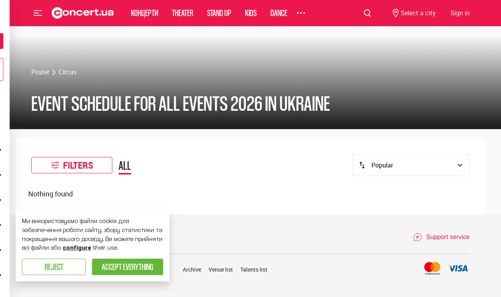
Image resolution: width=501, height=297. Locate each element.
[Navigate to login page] (460, 17)
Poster (40, 72)
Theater (182, 17)
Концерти (144, 17)
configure (77, 248)
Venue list (221, 269)
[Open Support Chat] (441, 237)
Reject (54, 266)
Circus (67, 72)
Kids (251, 17)
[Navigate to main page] (82, 18)
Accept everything (127, 266)
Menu (38, 17)
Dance (278, 17)
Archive (192, 269)
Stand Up (219, 17)
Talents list (253, 269)
